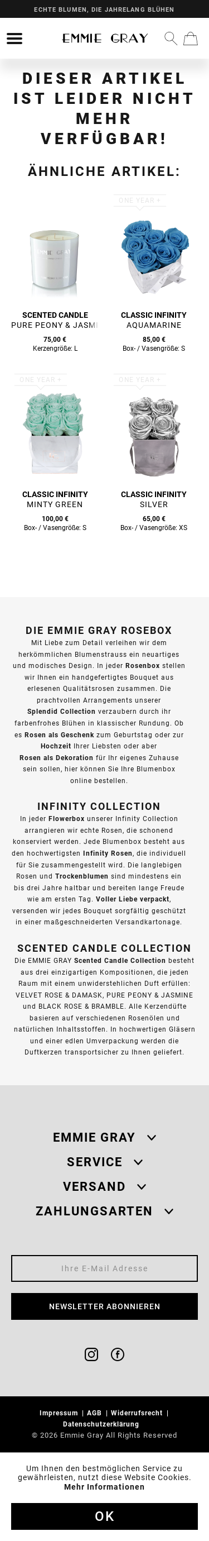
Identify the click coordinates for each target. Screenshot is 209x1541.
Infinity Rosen (108, 853)
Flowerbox (66, 818)
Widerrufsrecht (138, 1413)
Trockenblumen (82, 876)
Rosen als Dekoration (57, 757)
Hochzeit (56, 746)
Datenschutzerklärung (102, 1424)
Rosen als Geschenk (59, 735)
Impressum (60, 1413)
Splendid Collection (61, 711)
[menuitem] (14, 38)
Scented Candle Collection (120, 960)
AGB (95, 1413)
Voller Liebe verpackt (132, 899)
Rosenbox (142, 665)
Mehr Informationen (104, 1487)
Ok (105, 1516)
